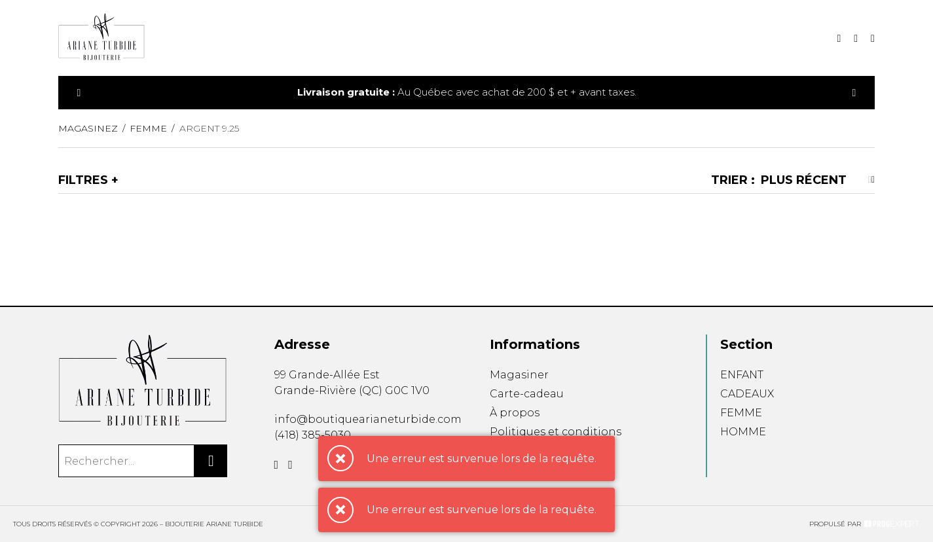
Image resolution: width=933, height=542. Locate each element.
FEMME (741, 412)
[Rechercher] (210, 460)
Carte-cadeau (527, 394)
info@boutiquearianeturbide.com (368, 419)
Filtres (83, 180)
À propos (515, 412)
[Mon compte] (873, 38)
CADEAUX (747, 394)
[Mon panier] (856, 38)
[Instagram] (290, 465)
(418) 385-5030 (312, 435)
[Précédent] (79, 92)
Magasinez (88, 128)
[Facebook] (276, 465)
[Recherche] (839, 38)
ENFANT (741, 375)
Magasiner (519, 375)
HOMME (743, 431)
